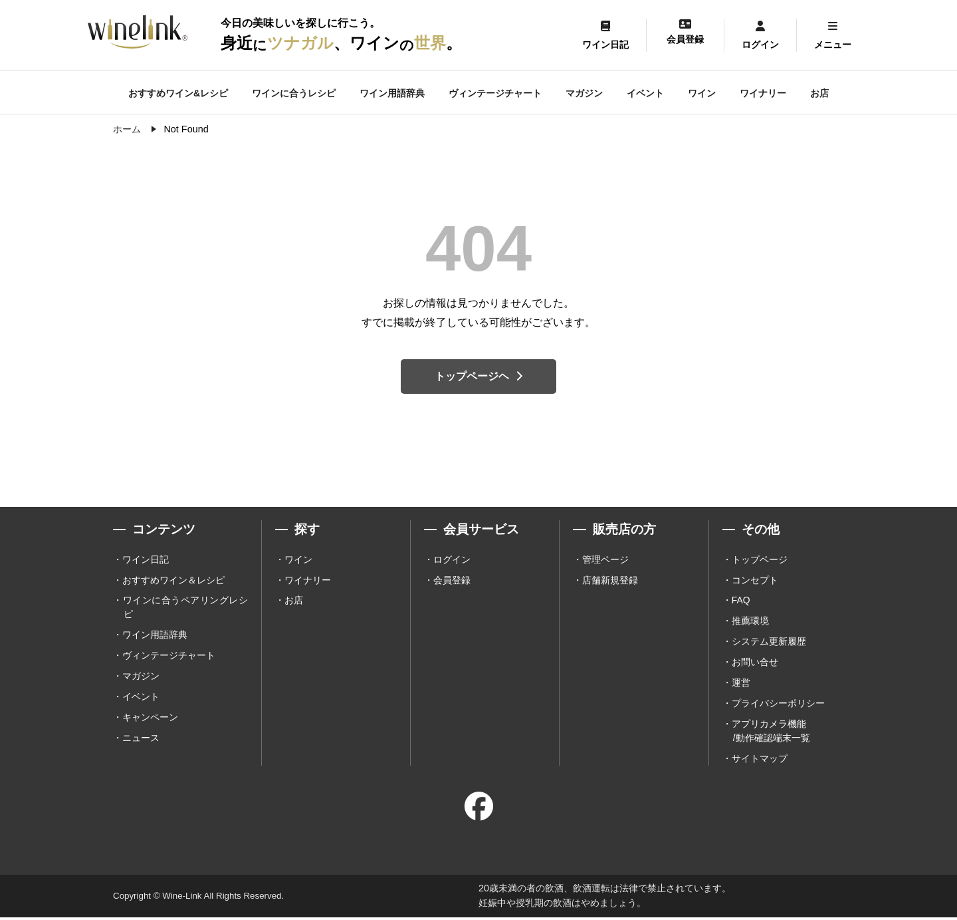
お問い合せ (755, 664)
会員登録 (452, 581)
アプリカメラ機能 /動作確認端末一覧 (771, 732)
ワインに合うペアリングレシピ (185, 609)
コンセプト (755, 581)
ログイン (452, 560)
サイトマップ (760, 761)
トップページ (760, 560)
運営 (741, 684)
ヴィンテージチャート (495, 93)
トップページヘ (478, 377)
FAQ (741, 602)
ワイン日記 (145, 560)
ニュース (141, 739)
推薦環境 (750, 622)
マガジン (584, 93)
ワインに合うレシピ (294, 93)
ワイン (702, 93)
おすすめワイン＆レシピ (173, 581)
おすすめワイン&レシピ (178, 93)
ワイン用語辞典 (392, 93)
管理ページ (605, 560)
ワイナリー (763, 93)
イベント (645, 93)
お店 (819, 93)
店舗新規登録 (610, 581)
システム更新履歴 (769, 643)
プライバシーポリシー (778, 705)
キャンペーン (150, 719)
